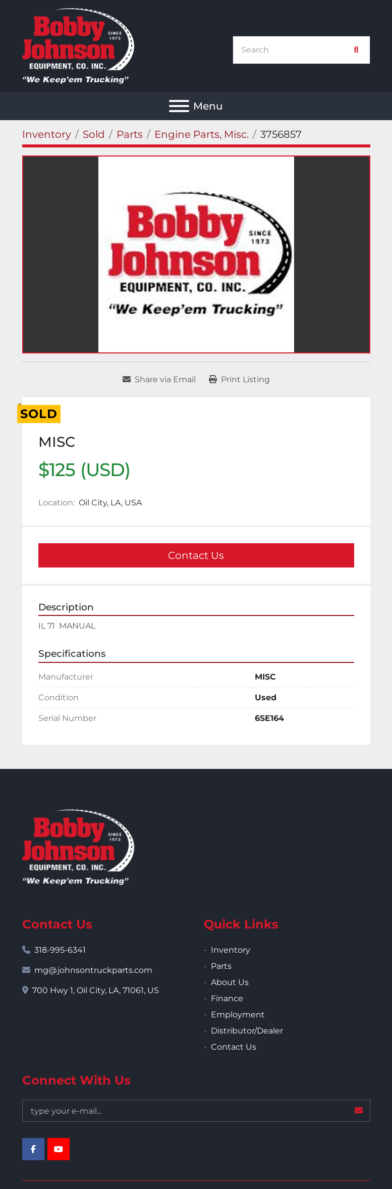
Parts (221, 966)
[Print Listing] (239, 379)
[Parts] (130, 134)
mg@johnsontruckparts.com (93, 970)
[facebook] (33, 1149)
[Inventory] (46, 134)
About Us (230, 982)
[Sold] (94, 134)
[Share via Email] (159, 379)
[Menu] (179, 106)
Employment (238, 1014)
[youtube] (58, 1149)
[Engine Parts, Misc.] (201, 134)
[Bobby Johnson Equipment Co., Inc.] (78, 846)
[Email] (196, 1111)
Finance (227, 998)
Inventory (230, 950)
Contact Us (196, 555)
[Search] (296, 50)
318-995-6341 (60, 950)
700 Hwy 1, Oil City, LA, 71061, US (95, 990)
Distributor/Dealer (247, 1031)
